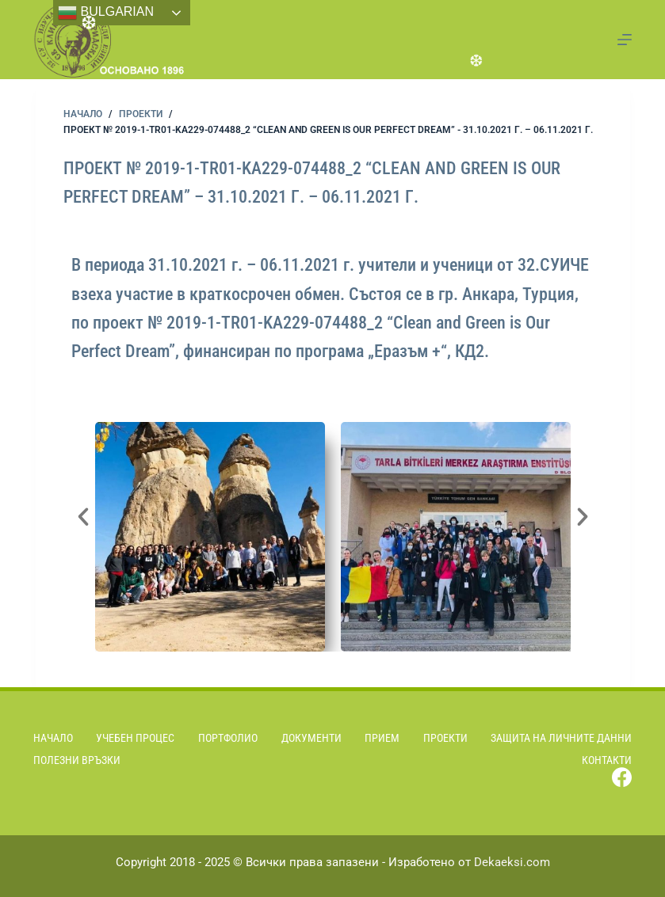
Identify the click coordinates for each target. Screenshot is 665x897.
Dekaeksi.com (512, 862)
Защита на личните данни (561, 738)
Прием (382, 738)
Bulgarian (106, 12)
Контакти (607, 760)
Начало (53, 738)
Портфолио (228, 738)
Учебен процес (135, 738)
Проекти (445, 738)
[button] (83, 517)
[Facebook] (622, 777)
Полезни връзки (76, 760)
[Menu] (624, 39)
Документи (311, 738)
